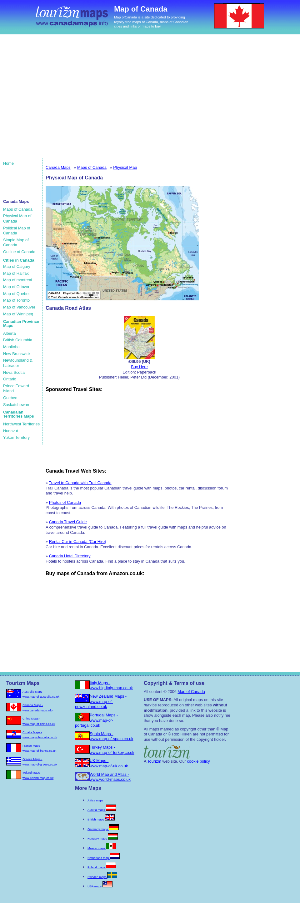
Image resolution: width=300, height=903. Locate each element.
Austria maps (102, 809)
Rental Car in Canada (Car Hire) (77, 541)
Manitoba (11, 346)
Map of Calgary (16, 266)
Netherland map (104, 858)
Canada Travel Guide (68, 521)
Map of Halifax (16, 273)
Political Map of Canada (16, 231)
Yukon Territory (16, 437)
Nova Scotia (14, 372)
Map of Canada (191, 691)
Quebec (10, 397)
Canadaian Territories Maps (18, 414)
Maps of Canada (17, 209)
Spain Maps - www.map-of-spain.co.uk (111, 736)
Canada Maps (58, 167)
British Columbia (17, 340)
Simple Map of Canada (16, 243)
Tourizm (154, 761)
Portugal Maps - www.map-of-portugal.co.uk (96, 720)
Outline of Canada (19, 251)
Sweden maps (102, 877)
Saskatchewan (16, 404)
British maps (101, 819)
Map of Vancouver (19, 307)
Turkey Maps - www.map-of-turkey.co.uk (112, 750)
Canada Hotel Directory (70, 556)
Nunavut (10, 431)
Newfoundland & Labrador (17, 363)
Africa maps (95, 800)
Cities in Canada (18, 260)
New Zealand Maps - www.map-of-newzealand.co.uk (101, 701)
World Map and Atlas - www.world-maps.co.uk (110, 777)
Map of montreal (17, 280)
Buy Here (139, 366)
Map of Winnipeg (18, 314)
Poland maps (102, 867)
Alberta (9, 333)
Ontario (9, 379)
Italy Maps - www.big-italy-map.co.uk (111, 685)
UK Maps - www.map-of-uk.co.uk (109, 763)
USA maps (100, 886)
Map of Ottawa (16, 286)
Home (8, 163)
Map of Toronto (16, 300)
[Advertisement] (58, 99)
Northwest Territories (21, 424)
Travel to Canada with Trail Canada (80, 482)
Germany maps (103, 829)
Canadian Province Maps (21, 323)
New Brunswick (16, 353)
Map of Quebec (17, 293)
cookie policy (198, 761)
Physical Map (125, 167)
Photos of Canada (65, 502)
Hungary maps (103, 838)
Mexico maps (102, 848)
